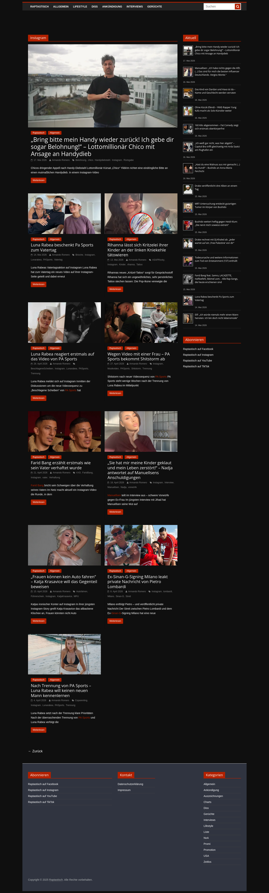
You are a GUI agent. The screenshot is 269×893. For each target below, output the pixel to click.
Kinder (122, 264)
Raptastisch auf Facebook (198, 348)
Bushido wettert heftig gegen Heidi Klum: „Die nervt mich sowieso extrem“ (216, 223)
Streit (128, 596)
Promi (207, 843)
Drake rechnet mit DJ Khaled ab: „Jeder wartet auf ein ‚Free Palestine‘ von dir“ (215, 241)
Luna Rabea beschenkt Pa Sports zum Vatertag (62, 247)
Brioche (79, 255)
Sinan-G (120, 596)
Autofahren (81, 591)
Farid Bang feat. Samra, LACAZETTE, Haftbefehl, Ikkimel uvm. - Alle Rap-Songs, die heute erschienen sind (216, 279)
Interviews (135, 6)
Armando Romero (61, 160)
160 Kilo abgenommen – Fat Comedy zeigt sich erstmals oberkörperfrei (216, 127)
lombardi (167, 591)
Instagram (117, 160)
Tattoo (139, 264)
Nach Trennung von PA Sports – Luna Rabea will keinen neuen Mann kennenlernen (61, 690)
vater (44, 477)
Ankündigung (112, 6)
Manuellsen (113, 487)
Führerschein (37, 596)
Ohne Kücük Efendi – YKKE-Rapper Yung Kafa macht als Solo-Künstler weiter (215, 109)
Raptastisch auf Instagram (198, 354)
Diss (95, 6)
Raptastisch (39, 6)
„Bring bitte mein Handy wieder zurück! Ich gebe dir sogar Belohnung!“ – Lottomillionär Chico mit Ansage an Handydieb (102, 146)
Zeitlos (207, 861)
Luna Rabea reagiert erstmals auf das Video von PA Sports (62, 356)
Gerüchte (154, 6)
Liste (206, 831)
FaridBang (87, 472)
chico (90, 160)
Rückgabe (128, 160)
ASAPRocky (158, 260)
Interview (169, 482)
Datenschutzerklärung (130, 784)
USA (206, 855)
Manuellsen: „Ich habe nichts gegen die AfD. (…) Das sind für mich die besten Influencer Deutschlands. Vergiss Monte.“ (217, 71)
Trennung (35, 373)
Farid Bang (37, 485)
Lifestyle (80, 6)
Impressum (124, 790)
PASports (47, 259)
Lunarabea (36, 259)
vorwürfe (132, 487)
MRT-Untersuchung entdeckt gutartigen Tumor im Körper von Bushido (215, 205)
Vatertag (58, 259)
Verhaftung (54, 477)
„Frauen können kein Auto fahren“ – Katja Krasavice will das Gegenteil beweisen (64, 581)
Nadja (123, 487)
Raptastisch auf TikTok (196, 366)
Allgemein (61, 6)
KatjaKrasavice (64, 596)
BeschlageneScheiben (42, 368)
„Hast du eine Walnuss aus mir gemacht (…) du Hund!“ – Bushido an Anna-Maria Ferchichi (217, 168)
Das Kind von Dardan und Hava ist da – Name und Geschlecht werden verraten (215, 91)
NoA (206, 837)
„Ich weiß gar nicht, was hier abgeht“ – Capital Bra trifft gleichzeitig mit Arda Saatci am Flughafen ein (217, 147)
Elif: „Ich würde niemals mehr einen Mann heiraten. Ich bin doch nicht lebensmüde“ (216, 316)
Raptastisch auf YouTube (197, 360)
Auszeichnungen (213, 796)
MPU (76, 596)
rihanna (131, 264)
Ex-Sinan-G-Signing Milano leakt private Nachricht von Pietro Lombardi (137, 581)
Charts (207, 802)
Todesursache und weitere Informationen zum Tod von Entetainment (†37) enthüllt (216, 259)
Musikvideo (113, 368)
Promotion (210, 849)
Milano (110, 596)
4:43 (78, 472)
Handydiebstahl (102, 160)
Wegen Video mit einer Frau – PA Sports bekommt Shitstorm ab (138, 356)
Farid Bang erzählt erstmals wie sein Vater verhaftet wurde (61, 465)
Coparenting (81, 700)
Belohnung (80, 160)
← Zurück (35, 751)
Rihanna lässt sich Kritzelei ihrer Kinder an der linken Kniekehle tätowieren (137, 249)
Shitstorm (136, 368)
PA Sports (70, 390)
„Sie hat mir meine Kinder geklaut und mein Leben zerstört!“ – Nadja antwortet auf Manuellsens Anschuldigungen (140, 470)
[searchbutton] (237, 6)
